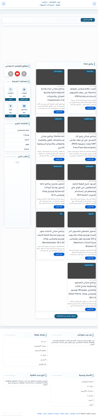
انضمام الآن (24, 116)
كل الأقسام (42, 364)
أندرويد (27, 140)
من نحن (43, 341)
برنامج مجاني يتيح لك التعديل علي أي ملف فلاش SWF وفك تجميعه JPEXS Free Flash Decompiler (83, 142)
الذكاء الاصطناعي (23, 130)
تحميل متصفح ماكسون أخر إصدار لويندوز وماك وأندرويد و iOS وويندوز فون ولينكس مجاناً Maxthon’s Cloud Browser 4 (82, 239)
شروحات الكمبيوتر (87, 391)
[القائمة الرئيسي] (94, 3)
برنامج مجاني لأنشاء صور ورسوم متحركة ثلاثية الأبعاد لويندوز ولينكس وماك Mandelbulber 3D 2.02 (50, 237)
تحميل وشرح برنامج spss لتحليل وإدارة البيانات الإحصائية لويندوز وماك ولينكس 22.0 (52, 190)
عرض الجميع (24, 99)
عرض (10, 99)
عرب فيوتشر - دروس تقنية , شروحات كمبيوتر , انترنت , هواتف (49, 4)
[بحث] (3, 3)
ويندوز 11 (26, 135)
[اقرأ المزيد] (90, 108)
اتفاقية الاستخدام (40, 350)
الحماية (26, 149)
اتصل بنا (43, 355)
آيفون (27, 144)
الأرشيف (43, 360)
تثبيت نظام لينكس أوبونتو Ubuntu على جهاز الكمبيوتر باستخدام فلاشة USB (83, 93)
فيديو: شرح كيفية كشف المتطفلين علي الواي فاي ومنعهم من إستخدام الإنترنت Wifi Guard (83, 190)
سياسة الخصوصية (40, 346)
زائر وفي (10, 116)
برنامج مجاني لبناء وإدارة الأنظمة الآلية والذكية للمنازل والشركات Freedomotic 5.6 (52, 94)
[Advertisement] (49, 43)
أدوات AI (90, 386)
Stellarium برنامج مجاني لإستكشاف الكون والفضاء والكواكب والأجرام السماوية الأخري (50, 142)
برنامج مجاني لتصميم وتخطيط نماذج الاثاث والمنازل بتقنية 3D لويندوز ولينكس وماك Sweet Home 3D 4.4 (82, 290)
